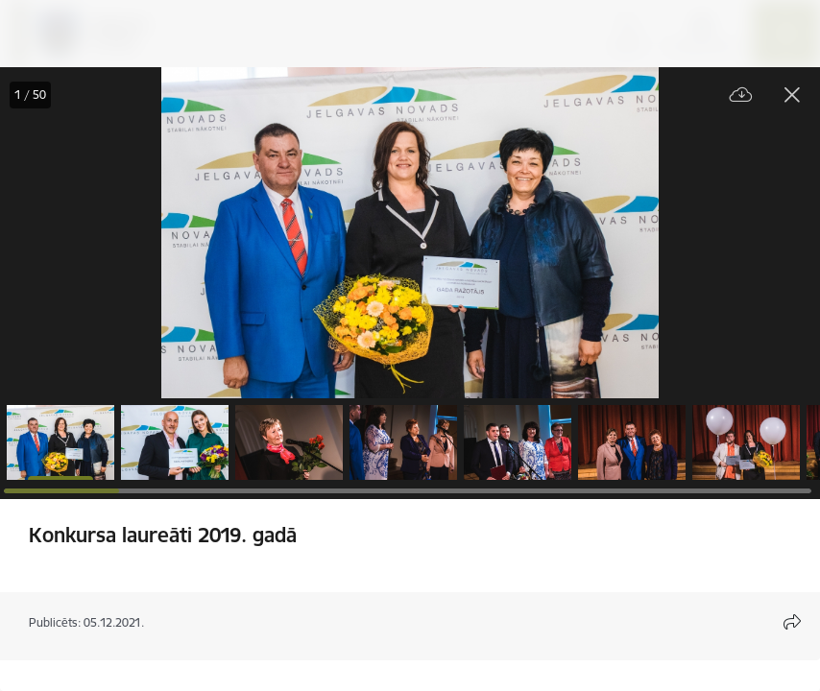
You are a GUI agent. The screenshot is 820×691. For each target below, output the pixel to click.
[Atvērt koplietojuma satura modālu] (792, 622)
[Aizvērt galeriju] (792, 95)
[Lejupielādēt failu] (741, 95)
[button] (60, 442)
